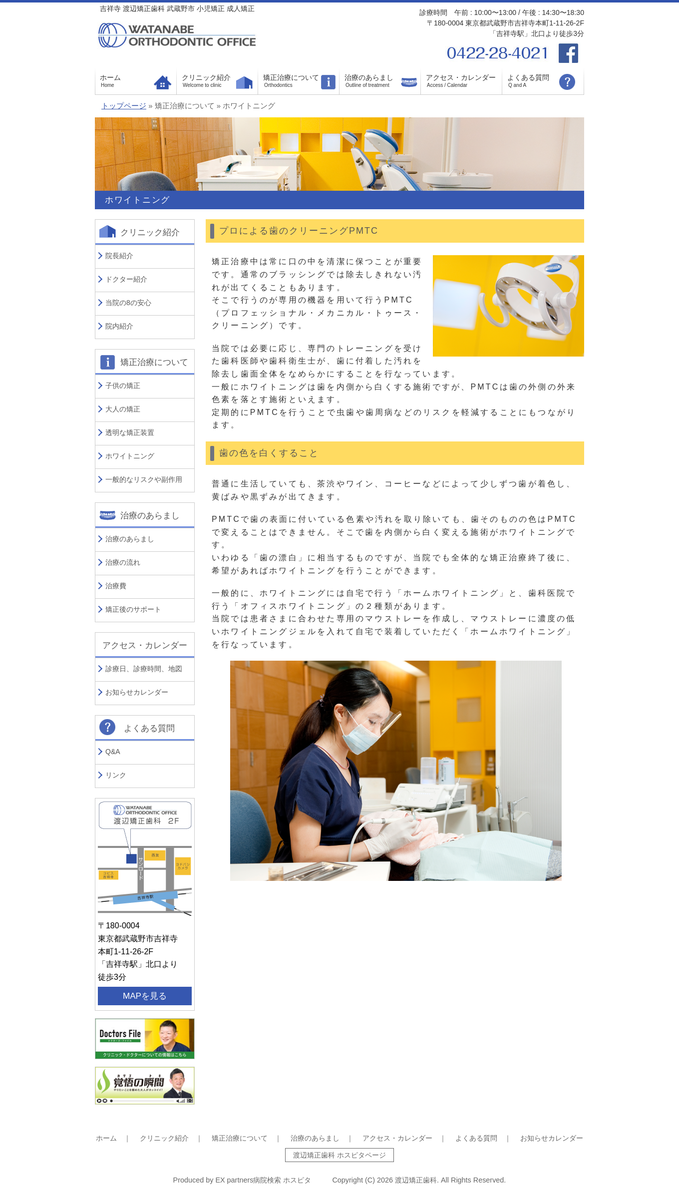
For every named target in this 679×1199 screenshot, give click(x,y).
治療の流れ (122, 562)
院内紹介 (119, 326)
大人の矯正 (122, 409)
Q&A (112, 752)
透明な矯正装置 (129, 432)
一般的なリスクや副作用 (143, 479)
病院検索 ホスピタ (282, 1180)
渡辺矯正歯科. (418, 1180)
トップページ (123, 106)
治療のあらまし (368, 77)
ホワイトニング (129, 456)
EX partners (234, 1180)
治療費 (115, 586)
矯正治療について (291, 77)
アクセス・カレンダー (461, 77)
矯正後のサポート (133, 609)
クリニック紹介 (206, 77)
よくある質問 (528, 77)
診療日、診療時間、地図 (143, 669)
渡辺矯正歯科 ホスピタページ (339, 1155)
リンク (115, 775)
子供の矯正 (122, 386)
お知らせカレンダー (136, 692)
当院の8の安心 (128, 303)
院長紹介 (119, 256)
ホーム (110, 77)
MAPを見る (145, 996)
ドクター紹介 (126, 279)
